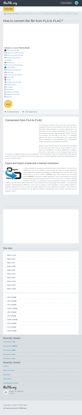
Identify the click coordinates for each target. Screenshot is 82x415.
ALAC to (12, 308)
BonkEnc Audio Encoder (13, 57)
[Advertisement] (15, 35)
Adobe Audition (10, 67)
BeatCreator (7, 374)
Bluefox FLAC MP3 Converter (14, 55)
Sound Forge (10, 77)
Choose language (66, 3)
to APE (11, 270)
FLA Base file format (12, 112)
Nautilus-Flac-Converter (13, 94)
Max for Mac (9, 89)
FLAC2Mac (9, 87)
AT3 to (11, 316)
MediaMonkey (10, 62)
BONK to (12, 319)
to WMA (11, 289)
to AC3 (11, 263)
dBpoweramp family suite (13, 70)
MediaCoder (9, 72)
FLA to (11, 327)
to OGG (11, 281)
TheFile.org (22, 408)
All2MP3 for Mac (11, 84)
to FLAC (11, 255)
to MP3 (11, 277)
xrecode (8, 80)
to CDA (11, 274)
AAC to (12, 301)
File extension (9, 342)
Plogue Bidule (7, 379)
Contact (12, 393)
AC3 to (11, 305)
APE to (11, 312)
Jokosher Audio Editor (12, 92)
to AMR (11, 266)
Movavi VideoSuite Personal (14, 75)
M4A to (11, 331)
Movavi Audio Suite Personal (14, 65)
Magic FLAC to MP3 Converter (15, 53)
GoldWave (9, 60)
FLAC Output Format (29, 112)
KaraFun (5, 366)
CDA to (12, 323)
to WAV (11, 285)
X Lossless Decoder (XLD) (13, 82)
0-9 (76, 13)
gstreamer (9, 97)
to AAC (11, 259)
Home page (8, 9)
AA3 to (11, 297)
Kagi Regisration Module (10, 383)
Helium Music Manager (12, 50)
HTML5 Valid (22, 405)
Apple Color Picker (9, 370)
